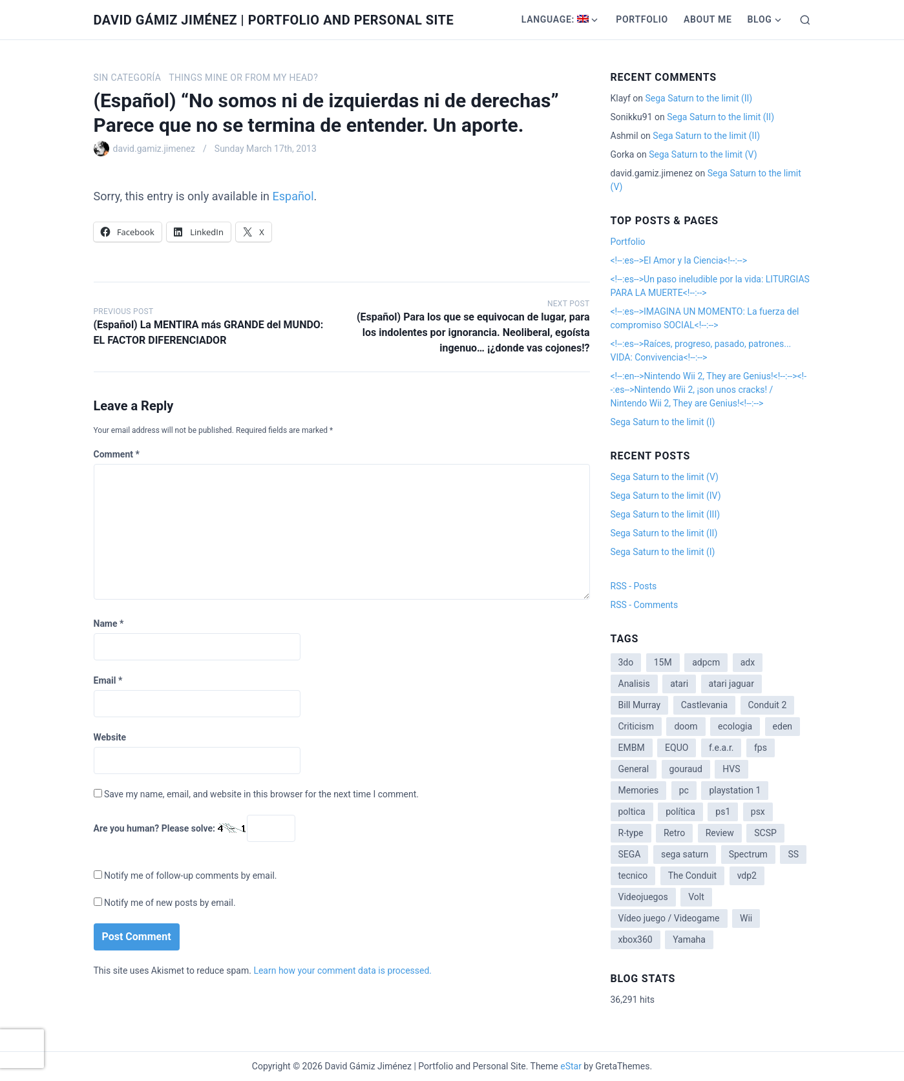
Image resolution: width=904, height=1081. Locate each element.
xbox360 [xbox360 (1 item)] (635, 939)
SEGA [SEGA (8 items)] (629, 854)
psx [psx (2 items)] (758, 811)
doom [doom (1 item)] (685, 726)
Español (293, 196)
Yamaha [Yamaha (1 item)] (689, 939)
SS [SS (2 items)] (793, 854)
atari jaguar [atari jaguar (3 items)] (731, 683)
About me (708, 19)
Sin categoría (128, 77)
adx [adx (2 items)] (748, 662)
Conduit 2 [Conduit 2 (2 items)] (767, 705)
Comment (117, 454)
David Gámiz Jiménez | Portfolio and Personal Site (274, 20)
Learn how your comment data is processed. (342, 970)
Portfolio (642, 19)
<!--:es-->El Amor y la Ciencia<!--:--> (679, 260)
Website (110, 737)
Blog (759, 19)
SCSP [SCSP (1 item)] (765, 833)
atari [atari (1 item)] (679, 683)
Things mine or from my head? (243, 77)
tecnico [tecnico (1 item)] (633, 875)
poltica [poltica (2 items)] (632, 811)
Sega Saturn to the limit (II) (698, 98)
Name (109, 623)
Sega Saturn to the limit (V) (703, 154)
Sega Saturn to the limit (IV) (666, 495)
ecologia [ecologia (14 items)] (735, 726)
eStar (571, 1066)
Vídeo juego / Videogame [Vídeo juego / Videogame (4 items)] (669, 918)
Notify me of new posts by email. (170, 902)
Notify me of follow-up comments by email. (190, 875)
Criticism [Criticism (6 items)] (636, 726)
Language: (555, 19)
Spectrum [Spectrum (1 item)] (748, 854)
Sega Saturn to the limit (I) (663, 422)
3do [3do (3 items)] (626, 662)
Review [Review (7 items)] (720, 833)
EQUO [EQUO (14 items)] (676, 747)
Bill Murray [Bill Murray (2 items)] (639, 705)
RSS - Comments (644, 605)
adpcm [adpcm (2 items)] (706, 662)
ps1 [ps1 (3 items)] (722, 811)
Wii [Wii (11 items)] (746, 918)
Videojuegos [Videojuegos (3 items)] (643, 897)
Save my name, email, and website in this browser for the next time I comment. (261, 794)
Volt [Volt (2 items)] (696, 897)
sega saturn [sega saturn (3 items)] (684, 854)
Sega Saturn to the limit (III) (665, 514)
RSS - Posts (634, 586)
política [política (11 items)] (680, 811)
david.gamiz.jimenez (154, 148)
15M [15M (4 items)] (663, 662)
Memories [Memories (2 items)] (638, 790)
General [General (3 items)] (633, 769)
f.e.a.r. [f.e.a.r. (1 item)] (721, 747)
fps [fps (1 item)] (760, 747)
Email (108, 680)
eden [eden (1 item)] (782, 726)
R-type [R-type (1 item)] (631, 833)
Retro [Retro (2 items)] (674, 833)
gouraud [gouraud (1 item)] (685, 769)
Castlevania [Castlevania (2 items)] (704, 705)
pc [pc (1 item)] (684, 790)
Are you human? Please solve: (194, 828)
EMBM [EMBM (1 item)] (631, 747)
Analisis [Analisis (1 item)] (634, 683)
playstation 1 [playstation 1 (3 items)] (735, 790)
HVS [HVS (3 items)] (731, 769)
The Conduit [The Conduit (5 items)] (692, 875)
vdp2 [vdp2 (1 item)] (747, 875)
